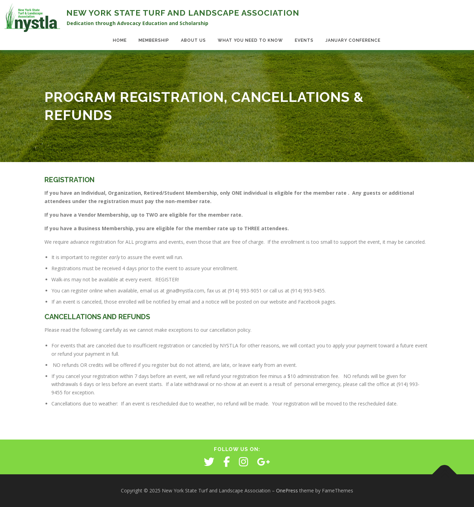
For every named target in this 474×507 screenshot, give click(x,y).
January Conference (353, 40)
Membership (154, 40)
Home (120, 40)
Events (304, 40)
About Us (193, 40)
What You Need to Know (250, 40)
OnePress (287, 490)
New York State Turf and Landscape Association (182, 12)
